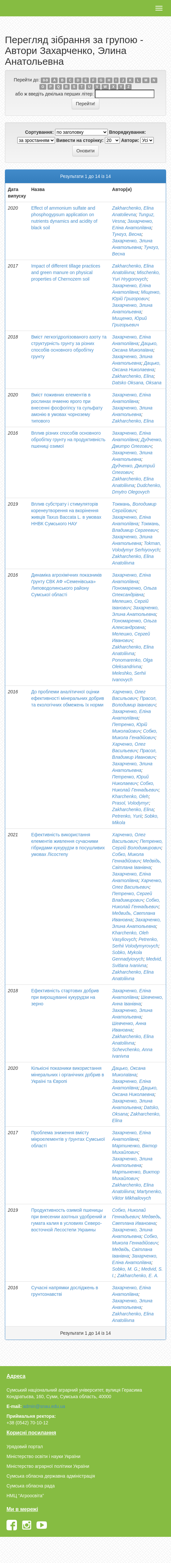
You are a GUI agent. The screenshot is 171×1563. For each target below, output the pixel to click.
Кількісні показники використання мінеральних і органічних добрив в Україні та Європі (67, 1075)
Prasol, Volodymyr (130, 803)
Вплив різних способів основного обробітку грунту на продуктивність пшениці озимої (68, 439)
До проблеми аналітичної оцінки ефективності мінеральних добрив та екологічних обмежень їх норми (67, 698)
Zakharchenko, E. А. (138, 1275)
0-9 (45, 80)
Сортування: (39, 132)
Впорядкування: (127, 132)
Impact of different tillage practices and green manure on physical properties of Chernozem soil (65, 272)
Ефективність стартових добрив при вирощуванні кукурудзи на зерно (65, 997)
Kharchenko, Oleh (130, 796)
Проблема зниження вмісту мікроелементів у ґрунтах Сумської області (68, 1139)
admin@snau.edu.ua (44, 1406)
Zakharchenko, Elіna (133, 809)
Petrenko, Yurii (127, 816)
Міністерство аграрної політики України (48, 1466)
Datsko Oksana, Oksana (137, 382)
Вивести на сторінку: (80, 140)
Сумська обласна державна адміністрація (51, 1476)
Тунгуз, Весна (126, 234)
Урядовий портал (25, 1446)
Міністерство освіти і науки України (43, 1456)
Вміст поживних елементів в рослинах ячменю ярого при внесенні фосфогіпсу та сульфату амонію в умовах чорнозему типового (67, 408)
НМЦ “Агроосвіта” (25, 1495)
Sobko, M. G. (125, 1269)
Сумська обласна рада (31, 1485)
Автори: (130, 140)
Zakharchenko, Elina (133, 376)
